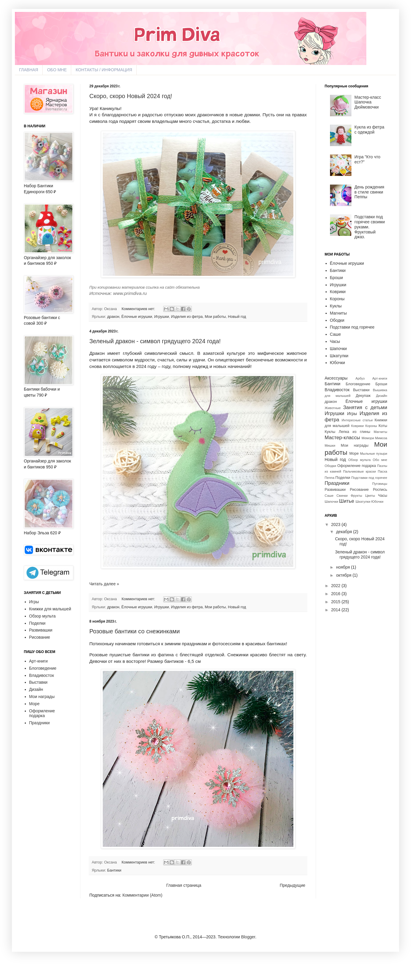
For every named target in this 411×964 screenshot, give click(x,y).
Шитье (346, 501)
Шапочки (338, 348)
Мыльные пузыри (373, 453)
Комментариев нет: (139, 309)
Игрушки (161, 317)
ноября (343, 567)
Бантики (114, 870)
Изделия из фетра (187, 317)
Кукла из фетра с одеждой (369, 129)
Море (34, 703)
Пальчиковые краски (359, 471)
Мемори (368, 438)
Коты (383, 426)
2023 (335, 524)
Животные (333, 408)
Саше (335, 334)
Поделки (37, 623)
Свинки (342, 495)
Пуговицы (379, 483)
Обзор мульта (42, 616)
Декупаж (363, 396)
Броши (336, 277)
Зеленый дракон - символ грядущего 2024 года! (155, 341)
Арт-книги (38, 661)
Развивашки (40, 630)
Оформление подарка (42, 713)
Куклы (336, 306)
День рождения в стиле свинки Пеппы (369, 192)
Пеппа (329, 477)
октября (343, 575)
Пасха (382, 471)
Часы (335, 341)
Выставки (38, 682)
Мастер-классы (342, 437)
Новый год (237, 317)
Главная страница (183, 885)
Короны (337, 298)
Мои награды (42, 696)
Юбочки (337, 362)
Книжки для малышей (50, 608)
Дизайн (36, 689)
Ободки (337, 320)
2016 (335, 593)
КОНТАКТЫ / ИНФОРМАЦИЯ (104, 69)
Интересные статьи (357, 420)
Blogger (248, 936)
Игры (34, 601)
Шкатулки (339, 355)
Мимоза (381, 438)
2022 (335, 585)
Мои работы (215, 317)
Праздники (39, 722)
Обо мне (380, 460)
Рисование (39, 637)
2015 (335, 601)
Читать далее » (104, 583)
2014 (335, 609)
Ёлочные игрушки (137, 317)
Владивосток (41, 675)
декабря (344, 531)
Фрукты (356, 495)
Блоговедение (43, 668)
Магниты (338, 313)
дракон (113, 317)
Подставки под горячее (352, 327)
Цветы (370, 495)
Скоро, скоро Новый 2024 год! (130, 96)
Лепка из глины (354, 432)
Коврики (338, 291)
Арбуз (360, 378)
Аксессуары (336, 378)
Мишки (330, 445)
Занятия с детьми (365, 407)
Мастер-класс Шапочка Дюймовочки (367, 102)
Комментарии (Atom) (142, 895)
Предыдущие (292, 885)
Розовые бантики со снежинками (134, 631)
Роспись (380, 490)
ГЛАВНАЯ (28, 69)
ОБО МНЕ (57, 69)
